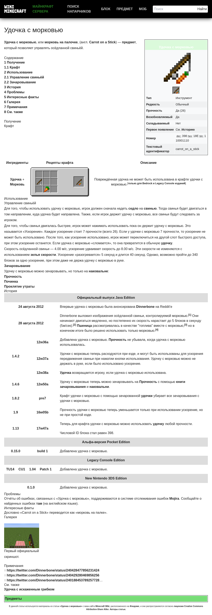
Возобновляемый (159, 117)
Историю (188, 129)
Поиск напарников (79, 9)
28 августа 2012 (31, 323)
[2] (74, 324)
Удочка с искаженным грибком (29, 589)
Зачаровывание (17, 266)
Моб (143, 9)
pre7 (42, 398)
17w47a (42, 428)
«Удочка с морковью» (71, 606)
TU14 (10, 469)
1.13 (15, 428)
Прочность (154, 110)
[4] (156, 329)
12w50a (42, 384)
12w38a (42, 372)
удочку (166, 243)
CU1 (21, 469)
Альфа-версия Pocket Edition (106, 442)
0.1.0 (31, 487)
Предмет (125, 9)
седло (133, 208)
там (39, 503)
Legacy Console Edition (106, 460)
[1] (189, 314)
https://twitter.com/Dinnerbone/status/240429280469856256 (53, 575)
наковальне (98, 271)
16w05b (42, 412)
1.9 (15, 412)
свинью (150, 208)
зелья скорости (43, 254)
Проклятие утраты (19, 286)
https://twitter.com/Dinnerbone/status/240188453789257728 (53, 580)
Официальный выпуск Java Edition (106, 297)
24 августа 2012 (31, 306)
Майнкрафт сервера (43, 9)
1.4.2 (15, 356)
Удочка (16, 179)
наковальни (99, 386)
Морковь (17, 184)
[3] (185, 324)
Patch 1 (46, 469)
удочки (147, 396)
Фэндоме (134, 606)
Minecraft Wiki (102, 606)
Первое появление (160, 129)
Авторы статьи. (118, 609)
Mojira (174, 498)
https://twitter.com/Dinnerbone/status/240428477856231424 (53, 570)
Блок (106, 9)
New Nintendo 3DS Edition (106, 478)
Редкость (153, 104)
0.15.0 (15, 451)
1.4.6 (15, 384)
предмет (129, 42)
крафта (67, 162)
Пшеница (84, 325)
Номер (151, 138)
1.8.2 (15, 398)
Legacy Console (164, 183)
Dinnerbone (145, 306)
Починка (11, 281)
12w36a (42, 342)
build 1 (42, 451)
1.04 (32, 469)
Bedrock (147, 183)
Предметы (13, 598)
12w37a (42, 358)
